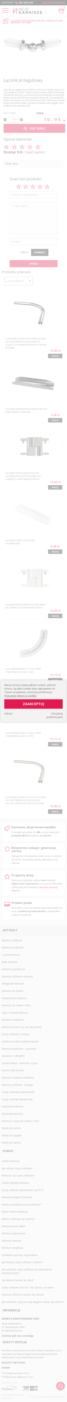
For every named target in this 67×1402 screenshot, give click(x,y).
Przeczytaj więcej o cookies (20, 695)
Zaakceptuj (33, 703)
